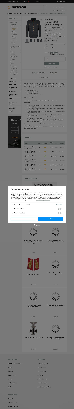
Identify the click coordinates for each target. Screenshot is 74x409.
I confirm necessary (23, 219)
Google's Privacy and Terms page (43, 200)
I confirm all (50, 219)
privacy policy (57, 194)
